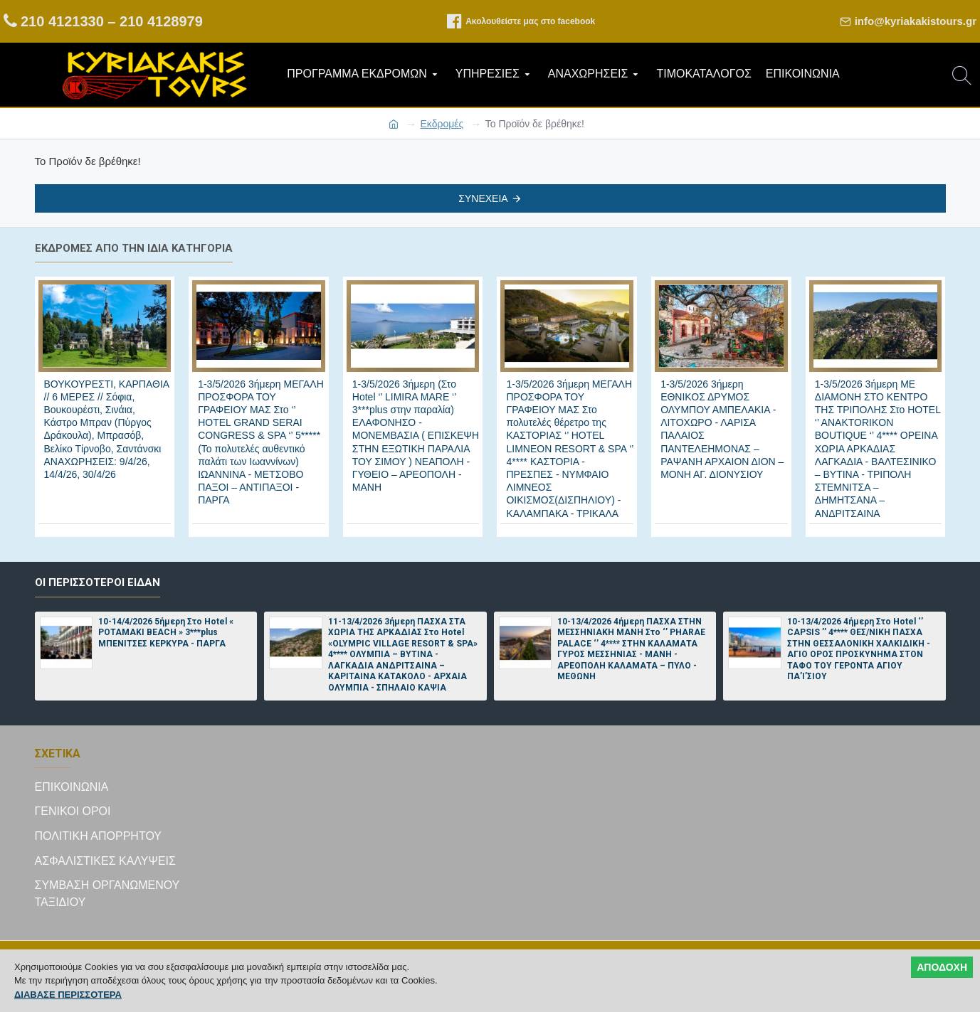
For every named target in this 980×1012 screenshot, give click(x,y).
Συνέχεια (482, 198)
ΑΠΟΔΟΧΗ (942, 967)
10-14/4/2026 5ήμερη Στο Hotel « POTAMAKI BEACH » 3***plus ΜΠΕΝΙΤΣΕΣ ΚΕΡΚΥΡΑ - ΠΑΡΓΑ (165, 633)
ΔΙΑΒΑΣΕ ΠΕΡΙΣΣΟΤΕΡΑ (68, 994)
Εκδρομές (442, 123)
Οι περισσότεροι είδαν (97, 582)
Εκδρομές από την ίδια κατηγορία (134, 248)
